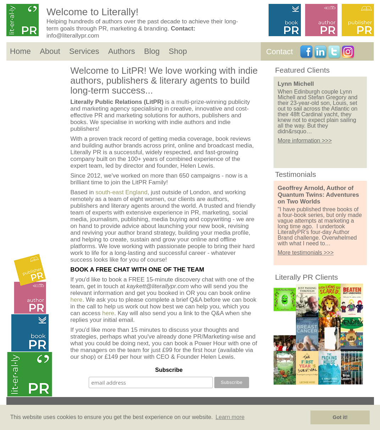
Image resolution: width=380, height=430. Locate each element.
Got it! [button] (340, 417)
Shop (178, 51)
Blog (152, 51)
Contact (279, 51)
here (76, 299)
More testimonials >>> (305, 253)
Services (84, 51)
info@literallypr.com (72, 35)
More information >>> (304, 141)
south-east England (121, 192)
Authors (121, 51)
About (50, 51)
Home (20, 51)
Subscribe (168, 370)
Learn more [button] (229, 417)
